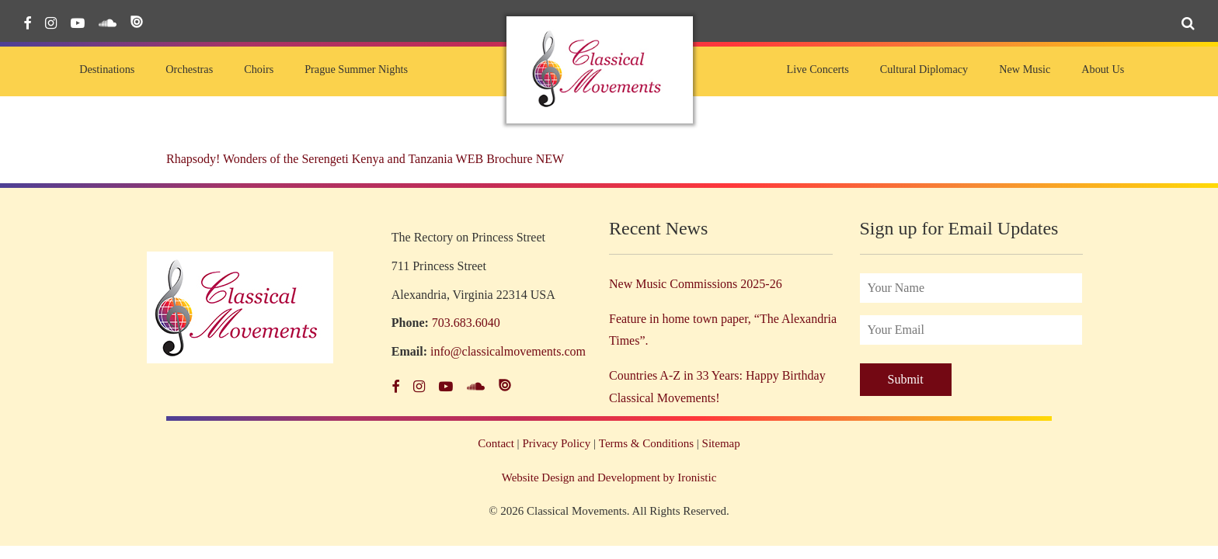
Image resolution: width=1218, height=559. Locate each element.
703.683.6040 (466, 322)
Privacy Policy (556, 443)
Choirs (258, 69)
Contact (496, 443)
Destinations (106, 69)
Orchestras (189, 69)
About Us (1102, 69)
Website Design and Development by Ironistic (609, 477)
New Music (1024, 69)
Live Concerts (817, 69)
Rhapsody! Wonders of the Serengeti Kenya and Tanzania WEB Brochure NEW (365, 158)
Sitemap (721, 443)
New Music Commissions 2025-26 (695, 283)
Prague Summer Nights (356, 69)
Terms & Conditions (646, 443)
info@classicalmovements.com (508, 351)
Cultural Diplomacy (924, 69)
